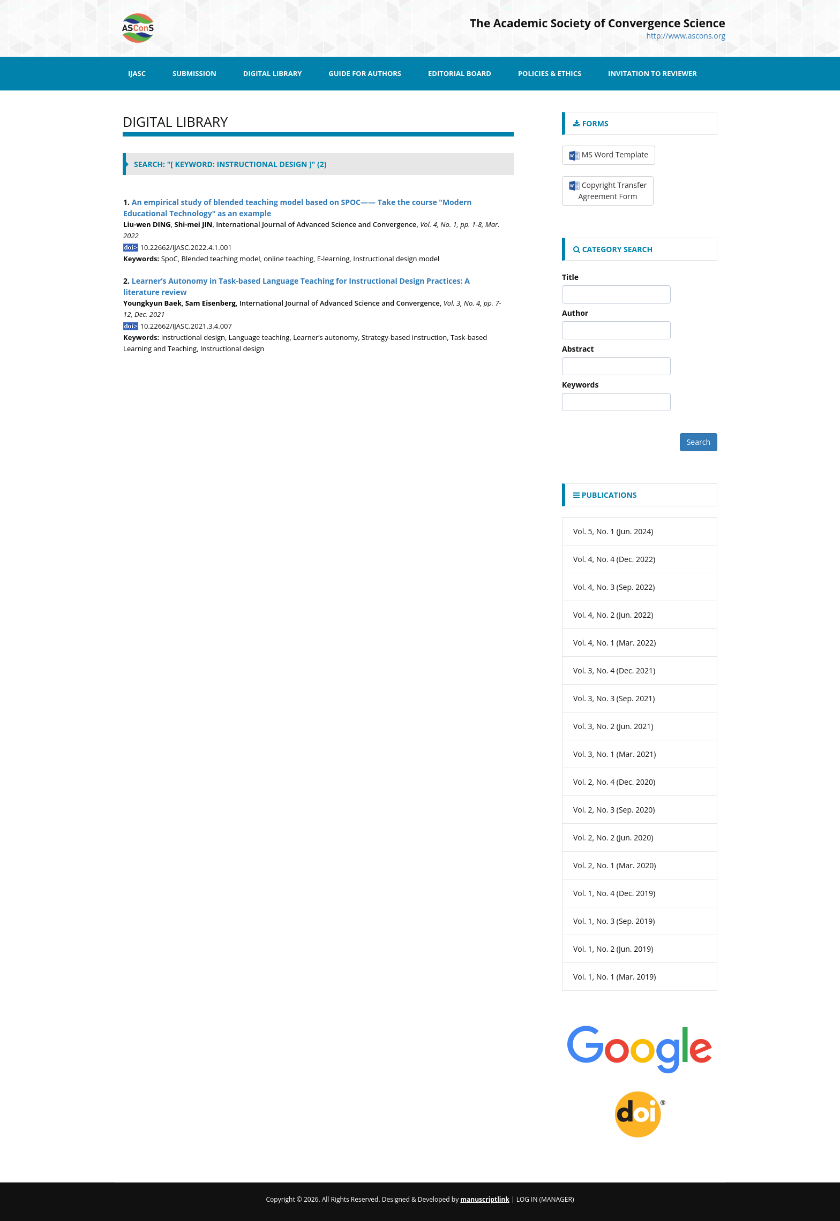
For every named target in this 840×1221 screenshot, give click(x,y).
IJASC (137, 73)
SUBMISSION (194, 73)
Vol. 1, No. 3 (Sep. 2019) (614, 921)
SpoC (169, 258)
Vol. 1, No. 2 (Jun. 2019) (613, 949)
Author (575, 313)
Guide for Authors (364, 73)
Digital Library (272, 73)
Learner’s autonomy (325, 337)
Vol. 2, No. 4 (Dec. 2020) (614, 782)
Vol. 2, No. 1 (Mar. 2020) (614, 865)
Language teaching (259, 337)
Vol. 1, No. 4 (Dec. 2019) (614, 893)
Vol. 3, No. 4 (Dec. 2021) (614, 670)
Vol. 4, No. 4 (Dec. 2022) (614, 559)
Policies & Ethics (549, 73)
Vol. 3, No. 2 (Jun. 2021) (613, 726)
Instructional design (193, 337)
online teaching (288, 258)
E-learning (333, 258)
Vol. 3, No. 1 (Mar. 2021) (614, 754)
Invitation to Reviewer (652, 73)
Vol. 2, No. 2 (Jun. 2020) (613, 837)
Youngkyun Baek (152, 303)
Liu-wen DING (147, 224)
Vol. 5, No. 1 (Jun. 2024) (613, 531)
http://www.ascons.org (685, 36)
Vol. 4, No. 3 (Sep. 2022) (614, 587)
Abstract (578, 349)
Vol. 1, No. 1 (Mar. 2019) (614, 977)
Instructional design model (396, 258)
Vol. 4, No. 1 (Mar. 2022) (614, 643)
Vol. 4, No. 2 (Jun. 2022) (613, 615)
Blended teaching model (221, 258)
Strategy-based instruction (404, 337)
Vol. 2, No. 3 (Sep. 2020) (614, 810)
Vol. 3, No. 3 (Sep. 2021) (614, 698)
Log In (527, 1199)
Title (570, 277)
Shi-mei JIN (194, 224)
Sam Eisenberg (210, 303)
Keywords (580, 385)
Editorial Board (459, 73)
